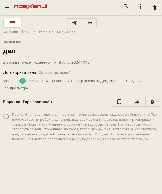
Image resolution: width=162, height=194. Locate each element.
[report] (152, 102)
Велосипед (12, 42)
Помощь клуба (65, 134)
